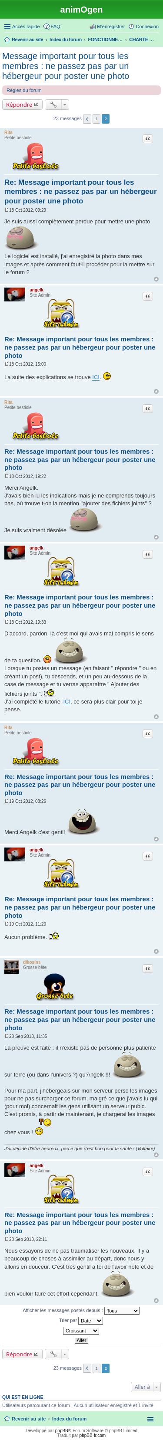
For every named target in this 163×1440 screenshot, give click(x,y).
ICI (96, 377)
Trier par (81, 1321)
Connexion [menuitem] (147, 26)
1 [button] (96, 118)
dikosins (32, 962)
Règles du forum (24, 90)
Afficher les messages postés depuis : (81, 1311)
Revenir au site (29, 1418)
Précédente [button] (87, 119)
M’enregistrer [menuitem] (111, 26)
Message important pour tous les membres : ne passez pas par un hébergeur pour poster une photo (65, 66)
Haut (156, 279)
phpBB (61, 1430)
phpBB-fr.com (93, 1435)
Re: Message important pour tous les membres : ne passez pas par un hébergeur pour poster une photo (80, 191)
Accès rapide (26, 26)
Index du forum (69, 1418)
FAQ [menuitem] (55, 26)
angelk (36, 290)
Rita (8, 132)
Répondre (19, 104)
